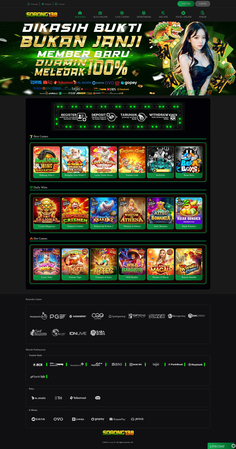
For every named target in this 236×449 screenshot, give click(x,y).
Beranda (80, 14)
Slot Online (100, 14)
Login (202, 4)
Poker (202, 14)
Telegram (46, 4)
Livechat (60, 4)
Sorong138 (111, 442)
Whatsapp (32, 4)
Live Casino (122, 14)
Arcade (163, 14)
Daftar (186, 4)
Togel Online (184, 14)
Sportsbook (144, 14)
